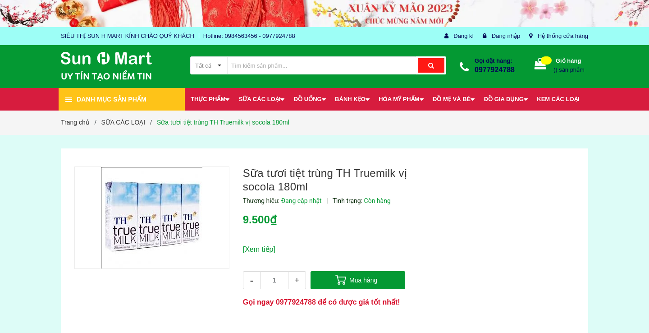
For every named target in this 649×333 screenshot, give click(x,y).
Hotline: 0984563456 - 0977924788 (249, 35)
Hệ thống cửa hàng (563, 35)
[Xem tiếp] (259, 249)
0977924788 (495, 70)
